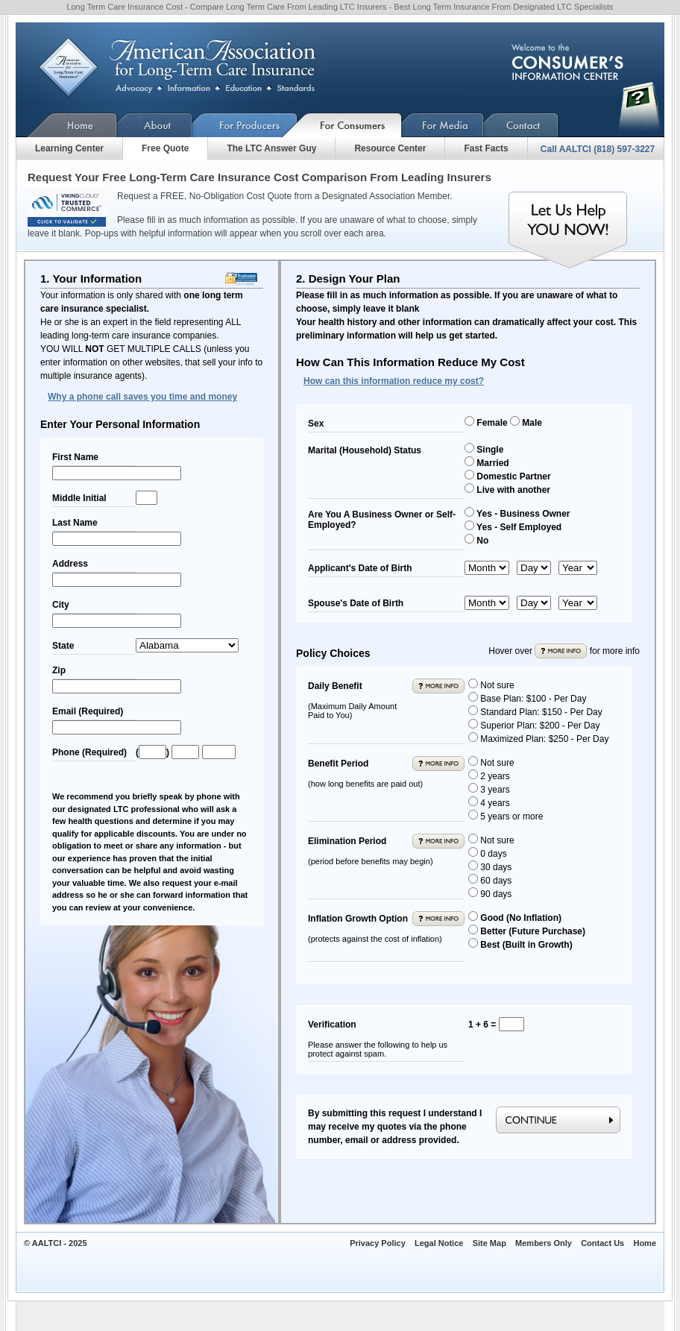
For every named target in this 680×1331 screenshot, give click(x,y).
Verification (377, 1038)
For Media (443, 125)
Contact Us (521, 125)
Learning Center (69, 148)
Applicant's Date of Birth (360, 568)
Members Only (543, 1243)
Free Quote (165, 148)
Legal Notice (439, 1243)
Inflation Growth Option (375, 928)
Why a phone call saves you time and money (142, 396)
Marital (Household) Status (364, 450)
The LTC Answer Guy (271, 148)
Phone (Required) (89, 752)
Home (66, 125)
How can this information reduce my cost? (393, 381)
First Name (75, 457)
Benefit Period (365, 773)
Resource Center (390, 148)
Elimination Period (370, 851)
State (63, 646)
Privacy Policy (378, 1243)
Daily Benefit (352, 700)
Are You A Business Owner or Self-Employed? (382, 519)
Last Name (75, 522)
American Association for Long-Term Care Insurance (189, 67)
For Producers (245, 125)
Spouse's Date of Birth (355, 603)
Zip (59, 670)
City (60, 605)
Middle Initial (79, 498)
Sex (316, 423)
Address (70, 563)
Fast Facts (486, 148)
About (154, 125)
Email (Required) (87, 711)
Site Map (489, 1243)
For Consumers (350, 125)
